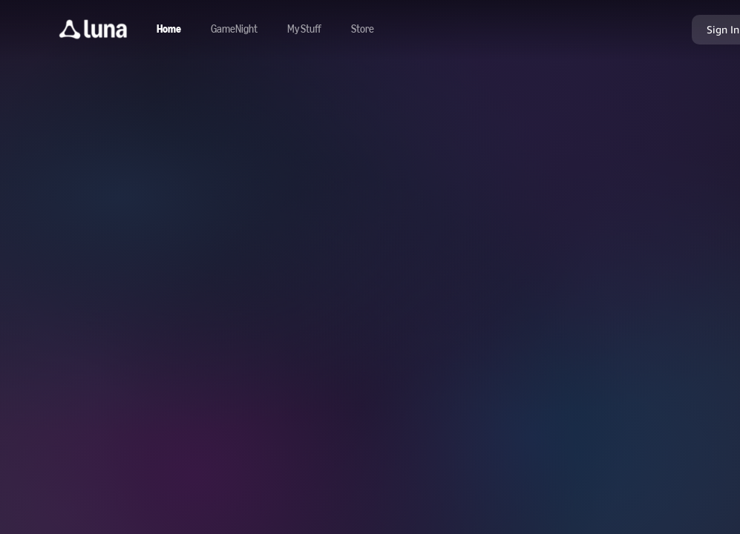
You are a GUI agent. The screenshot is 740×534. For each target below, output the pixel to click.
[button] (93, 29)
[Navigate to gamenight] (234, 29)
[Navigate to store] (362, 29)
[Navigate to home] (169, 29)
